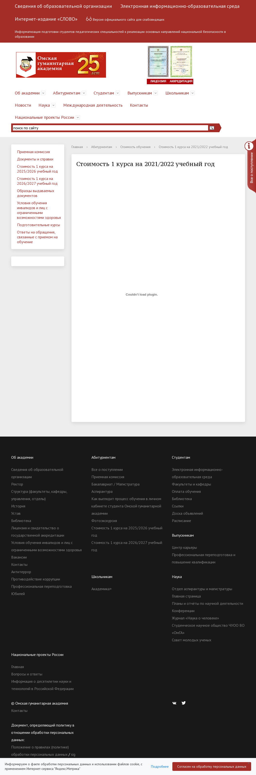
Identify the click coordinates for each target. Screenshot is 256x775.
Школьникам (177, 93)
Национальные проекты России (44, 117)
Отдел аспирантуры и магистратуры (202, 588)
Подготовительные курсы (38, 224)
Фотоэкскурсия (104, 520)
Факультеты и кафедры (191, 484)
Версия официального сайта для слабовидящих (125, 19)
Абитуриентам (66, 93)
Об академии (27, 93)
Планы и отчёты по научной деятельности (207, 603)
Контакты (139, 105)
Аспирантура (102, 491)
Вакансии (19, 557)
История (18, 506)
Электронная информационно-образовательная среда (179, 6)
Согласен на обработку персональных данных (211, 766)
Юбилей (18, 593)
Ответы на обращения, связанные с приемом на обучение (37, 237)
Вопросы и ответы (26, 674)
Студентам (104, 93)
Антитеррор (21, 571)
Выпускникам (139, 93)
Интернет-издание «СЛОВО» (46, 19)
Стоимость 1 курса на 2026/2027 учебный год (37, 181)
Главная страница (186, 596)
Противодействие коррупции (35, 579)
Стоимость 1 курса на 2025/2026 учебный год (37, 169)
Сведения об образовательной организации (63, 6)
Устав (16, 513)
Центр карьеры (184, 547)
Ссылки (178, 506)
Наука (44, 105)
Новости (23, 105)
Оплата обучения (186, 491)
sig (73, 754)
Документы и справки (35, 159)
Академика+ (101, 588)
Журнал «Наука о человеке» (195, 618)
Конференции (183, 610)
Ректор (17, 484)
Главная (77, 147)
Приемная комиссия (33, 151)
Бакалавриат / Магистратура (115, 484)
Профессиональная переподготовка (41, 586)
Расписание (181, 520)
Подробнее (160, 766)
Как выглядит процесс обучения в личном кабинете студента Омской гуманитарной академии (126, 506)
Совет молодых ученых (191, 639)
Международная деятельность (93, 105)
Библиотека (21, 520)
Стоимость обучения (135, 147)
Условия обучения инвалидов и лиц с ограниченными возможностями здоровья (39, 210)
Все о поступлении (107, 469)
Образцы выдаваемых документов (35, 193)
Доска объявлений (187, 513)
